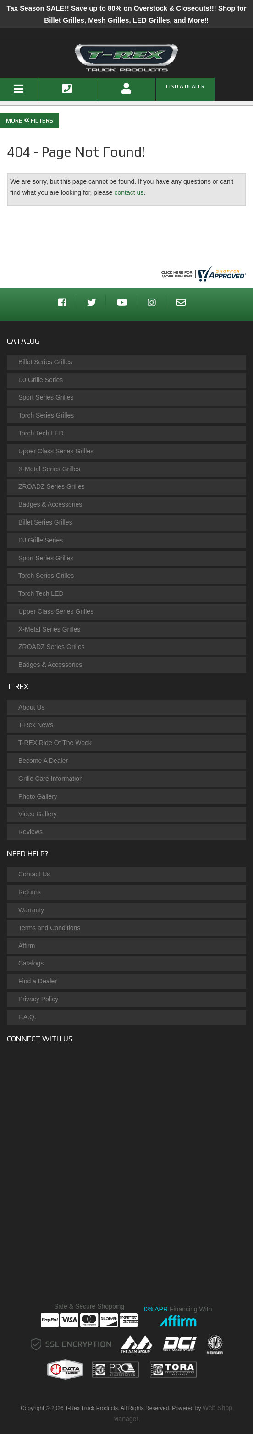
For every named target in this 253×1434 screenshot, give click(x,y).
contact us (128, 192)
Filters (37, 120)
